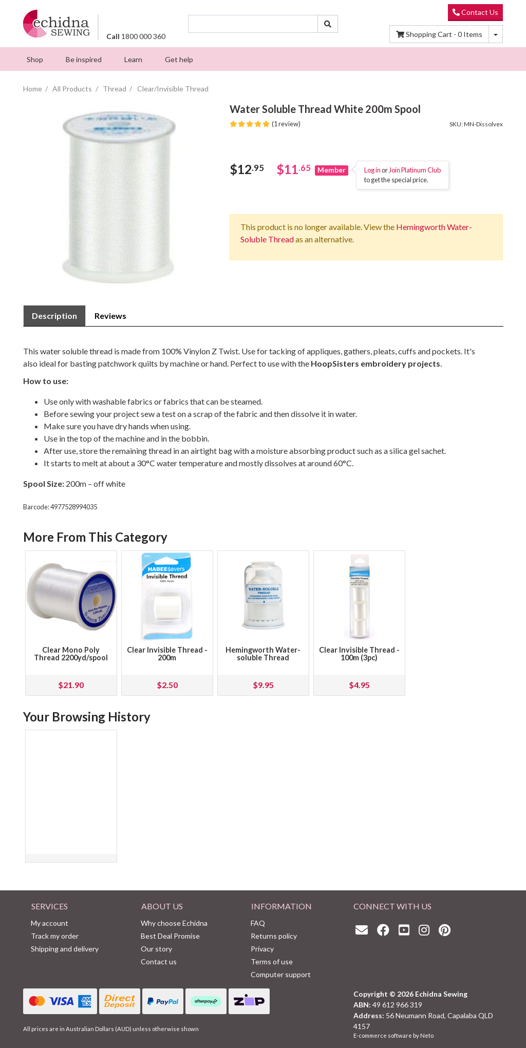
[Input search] (253, 24)
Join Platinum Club (415, 170)
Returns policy (274, 935)
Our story (156, 948)
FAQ (258, 923)
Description (54, 315)
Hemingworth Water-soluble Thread (263, 653)
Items (439, 34)
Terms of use (272, 961)
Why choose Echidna (174, 923)
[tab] (54, 316)
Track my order (55, 935)
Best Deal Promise (170, 935)
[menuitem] (34, 59)
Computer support (281, 974)
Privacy (262, 948)
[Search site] (327, 24)
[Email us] (364, 929)
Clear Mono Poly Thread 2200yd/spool (71, 653)
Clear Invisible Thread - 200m (167, 653)
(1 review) (265, 124)
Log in (372, 170)
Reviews (110, 315)
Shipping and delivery (65, 948)
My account (49, 923)
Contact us (159, 961)
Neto (427, 1035)
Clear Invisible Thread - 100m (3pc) (359, 653)
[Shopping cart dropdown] (496, 34)
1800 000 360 (135, 36)
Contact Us (475, 12)
